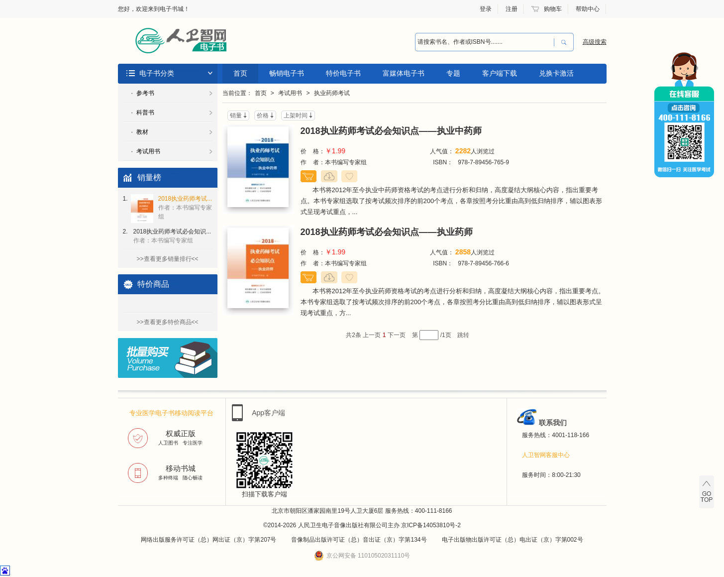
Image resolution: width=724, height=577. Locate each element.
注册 (511, 8)
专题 (453, 73)
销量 (236, 115)
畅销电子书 (286, 73)
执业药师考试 (332, 93)
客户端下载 (499, 73)
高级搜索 (595, 41)
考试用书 (290, 93)
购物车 (553, 8)
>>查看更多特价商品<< (167, 322)
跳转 (463, 335)
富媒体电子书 (403, 73)
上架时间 (296, 115)
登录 (486, 8)
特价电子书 (343, 73)
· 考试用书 (145, 151)
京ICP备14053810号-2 (431, 525)
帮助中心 (588, 8)
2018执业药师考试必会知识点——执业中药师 (391, 131)
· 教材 (139, 131)
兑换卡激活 (556, 73)
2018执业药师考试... (185, 207)
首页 (240, 73)
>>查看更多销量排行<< (167, 258)
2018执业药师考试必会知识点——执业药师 (387, 232)
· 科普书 (142, 112)
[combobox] (484, 42)
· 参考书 (142, 93)
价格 (263, 115)
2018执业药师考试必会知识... (172, 236)
